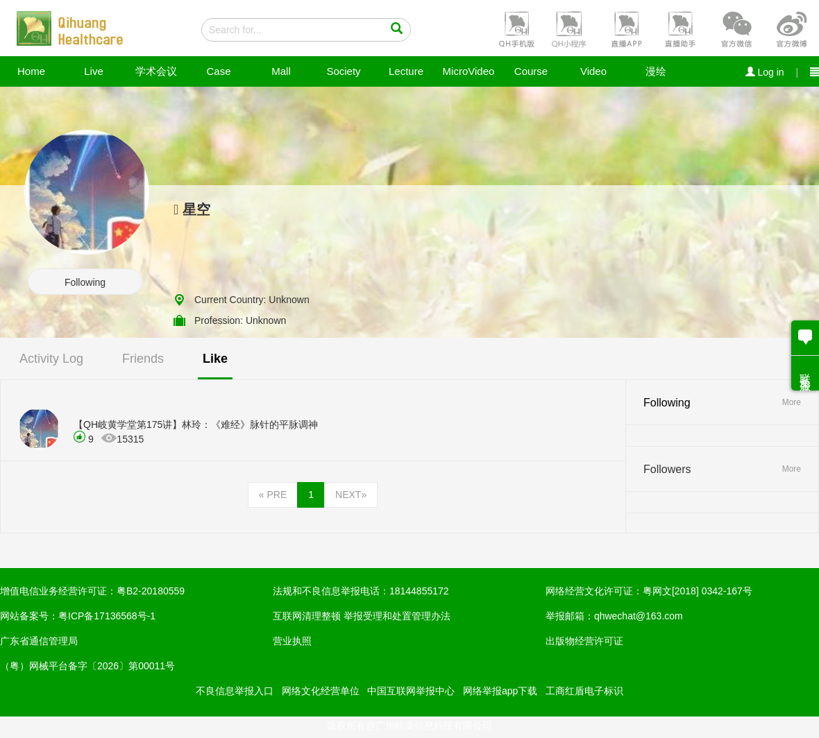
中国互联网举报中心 (411, 690)
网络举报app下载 (500, 690)
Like (215, 359)
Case (218, 71)
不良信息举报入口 (234, 690)
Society (343, 71)
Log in (764, 72)
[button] (515, 28)
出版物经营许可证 (584, 640)
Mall (281, 71)
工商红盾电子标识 (584, 690)
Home (31, 71)
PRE (273, 494)
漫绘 (655, 71)
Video (593, 71)
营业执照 (292, 640)
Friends (143, 359)
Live (93, 71)
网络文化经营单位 (321, 690)
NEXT (350, 494)
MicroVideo (469, 71)
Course (531, 71)
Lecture (406, 71)
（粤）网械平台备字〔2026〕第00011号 (87, 665)
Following (85, 282)
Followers (667, 469)
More (791, 402)
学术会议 (156, 71)
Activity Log (51, 359)
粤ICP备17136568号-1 (106, 615)
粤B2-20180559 (151, 591)
